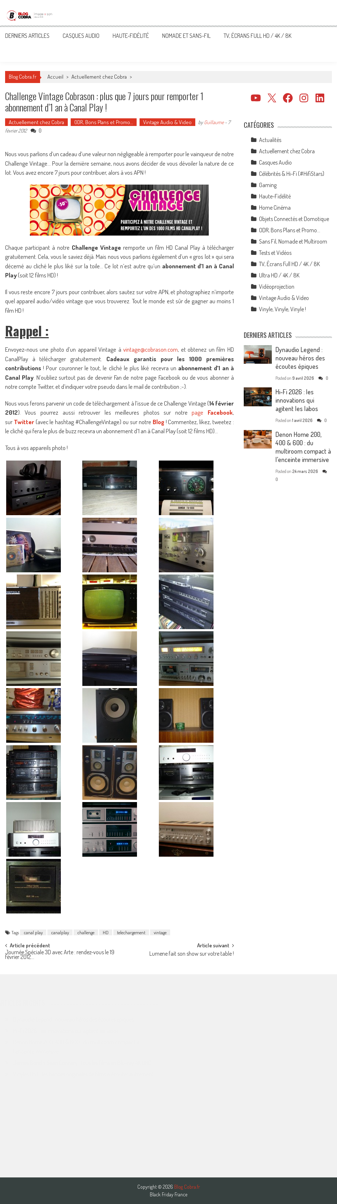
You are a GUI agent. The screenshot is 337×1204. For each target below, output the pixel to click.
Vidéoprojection (276, 286)
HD (106, 932)
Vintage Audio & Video (167, 122)
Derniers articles (27, 35)
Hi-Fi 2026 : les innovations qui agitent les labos (296, 400)
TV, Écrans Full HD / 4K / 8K (257, 35)
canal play (33, 932)
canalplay (60, 932)
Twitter (24, 422)
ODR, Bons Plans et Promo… (103, 122)
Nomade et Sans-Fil (186, 35)
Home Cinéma (275, 207)
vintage (160, 932)
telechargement (131, 932)
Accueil (55, 76)
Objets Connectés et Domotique (294, 218)
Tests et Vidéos (275, 252)
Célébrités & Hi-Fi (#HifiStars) (291, 173)
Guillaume (214, 122)
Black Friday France (168, 1194)
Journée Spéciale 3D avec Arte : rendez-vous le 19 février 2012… (59, 955)
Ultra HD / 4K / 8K (279, 275)
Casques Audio (81, 35)
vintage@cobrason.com (150, 349)
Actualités (270, 139)
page (212, 412)
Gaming (268, 185)
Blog (158, 422)
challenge (85, 932)
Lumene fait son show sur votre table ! (191, 954)
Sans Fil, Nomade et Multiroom (293, 241)
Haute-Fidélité (131, 35)
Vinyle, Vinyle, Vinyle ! (282, 309)
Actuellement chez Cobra (99, 76)
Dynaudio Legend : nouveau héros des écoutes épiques (300, 358)
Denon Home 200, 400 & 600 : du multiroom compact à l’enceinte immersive (303, 446)
